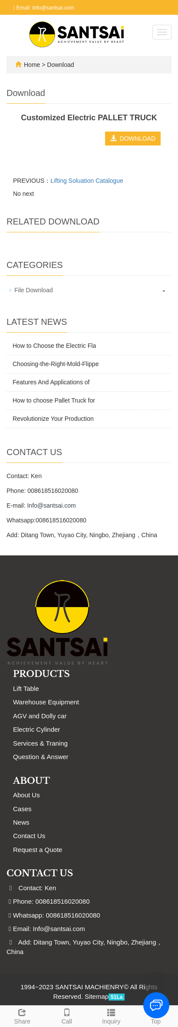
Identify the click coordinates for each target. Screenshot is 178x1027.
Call (67, 1015)
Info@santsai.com (51, 505)
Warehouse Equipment (46, 702)
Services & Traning (40, 743)
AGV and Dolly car (39, 716)
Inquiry (111, 1015)
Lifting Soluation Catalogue (86, 180)
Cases (22, 808)
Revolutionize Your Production (53, 418)
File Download (33, 290)
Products (41, 674)
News (21, 822)
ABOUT (31, 781)
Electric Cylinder (36, 729)
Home (32, 64)
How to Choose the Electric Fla (54, 345)
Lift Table (26, 688)
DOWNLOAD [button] (132, 138)
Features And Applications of (51, 382)
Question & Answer (41, 756)
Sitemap (97, 996)
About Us (26, 795)
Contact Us (29, 835)
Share (22, 1015)
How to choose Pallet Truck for (54, 400)
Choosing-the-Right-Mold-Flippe (56, 363)
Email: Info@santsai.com (43, 8)
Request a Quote (37, 849)
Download (60, 64)
